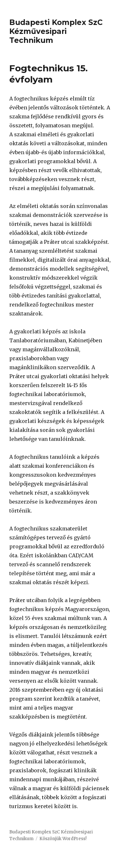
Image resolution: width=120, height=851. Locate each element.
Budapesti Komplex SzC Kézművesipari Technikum (56, 31)
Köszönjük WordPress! (62, 838)
